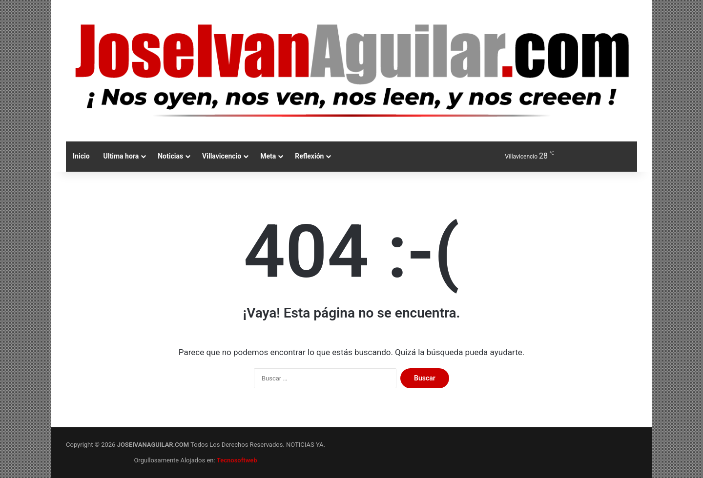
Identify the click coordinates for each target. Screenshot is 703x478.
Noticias (170, 156)
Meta (268, 156)
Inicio (81, 156)
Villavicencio (221, 156)
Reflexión (309, 156)
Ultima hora (121, 156)
